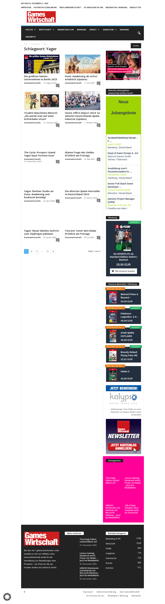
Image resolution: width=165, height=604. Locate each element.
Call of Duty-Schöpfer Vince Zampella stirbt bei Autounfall (132, 509)
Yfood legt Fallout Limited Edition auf (112, 480)
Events (94, 29)
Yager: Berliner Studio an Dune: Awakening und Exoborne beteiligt (38, 194)
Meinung (81, 29)
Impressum (26, 7)
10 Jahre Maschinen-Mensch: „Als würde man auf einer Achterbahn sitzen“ (41, 116)
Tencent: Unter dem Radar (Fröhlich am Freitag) (80, 232)
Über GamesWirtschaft (70, 7)
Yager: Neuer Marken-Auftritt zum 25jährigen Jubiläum (41, 232)
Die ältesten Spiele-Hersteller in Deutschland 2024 (82, 192)
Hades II (125, 371)
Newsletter (135, 7)
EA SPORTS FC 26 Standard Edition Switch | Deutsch (123, 257)
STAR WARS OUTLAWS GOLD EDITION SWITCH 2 (129, 335)
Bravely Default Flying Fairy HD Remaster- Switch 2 (129, 354)
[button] (139, 33)
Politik (30, 29)
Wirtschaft (46, 29)
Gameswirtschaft (32, 83)
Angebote (30, 36)
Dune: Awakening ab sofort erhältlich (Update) (81, 78)
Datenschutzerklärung (45, 7)
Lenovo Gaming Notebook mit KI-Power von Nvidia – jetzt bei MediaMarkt (133, 483)
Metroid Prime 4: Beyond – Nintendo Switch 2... (130, 296)
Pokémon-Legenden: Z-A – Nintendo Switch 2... (130, 315)
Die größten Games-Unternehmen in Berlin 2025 (40, 78)
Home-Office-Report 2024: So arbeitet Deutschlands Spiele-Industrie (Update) (82, 116)
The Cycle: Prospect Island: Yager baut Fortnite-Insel (40, 154)
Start (26, 44)
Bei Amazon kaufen (125, 271)
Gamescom (110, 29)
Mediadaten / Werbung (116, 7)
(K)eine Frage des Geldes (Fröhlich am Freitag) (79, 154)
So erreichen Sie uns (93, 7)
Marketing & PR (65, 29)
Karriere (124, 29)
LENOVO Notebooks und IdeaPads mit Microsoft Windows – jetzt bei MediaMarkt (113, 511)
